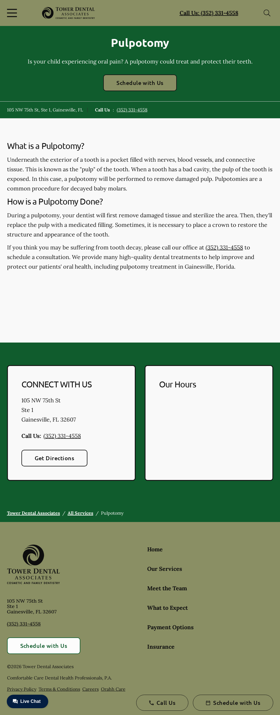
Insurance (161, 646)
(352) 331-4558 (132, 110)
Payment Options (170, 627)
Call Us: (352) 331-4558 (209, 12)
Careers (90, 689)
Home (155, 549)
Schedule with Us (140, 82)
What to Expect (167, 607)
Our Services (164, 568)
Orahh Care (113, 689)
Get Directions (54, 458)
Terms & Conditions (59, 689)
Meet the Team (167, 588)
